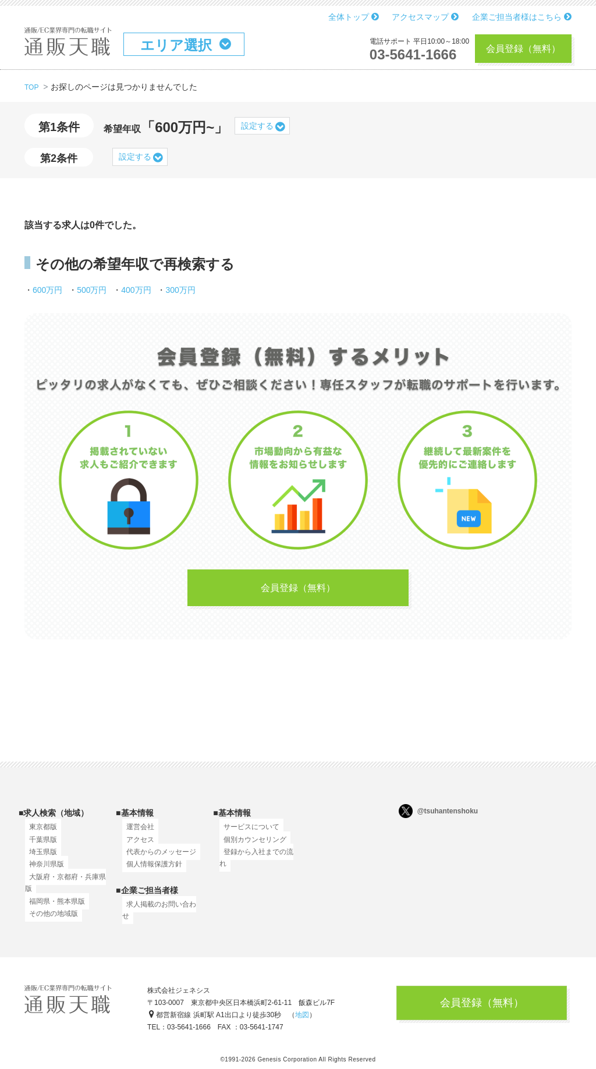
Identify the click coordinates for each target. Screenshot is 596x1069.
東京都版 (39, 834)
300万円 (180, 290)
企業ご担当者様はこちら (522, 17)
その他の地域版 (49, 920)
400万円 (136, 290)
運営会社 (136, 834)
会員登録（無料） (523, 49)
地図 (302, 1019)
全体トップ (353, 17)
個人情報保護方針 (150, 871)
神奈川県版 (42, 871)
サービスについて (247, 834)
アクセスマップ (425, 17)
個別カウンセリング (250, 846)
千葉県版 (39, 846)
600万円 (47, 290)
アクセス (136, 846)
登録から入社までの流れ (257, 859)
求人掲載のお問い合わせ (160, 911)
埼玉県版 (39, 859)
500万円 (92, 290)
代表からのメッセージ (157, 859)
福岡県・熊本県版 (53, 908)
